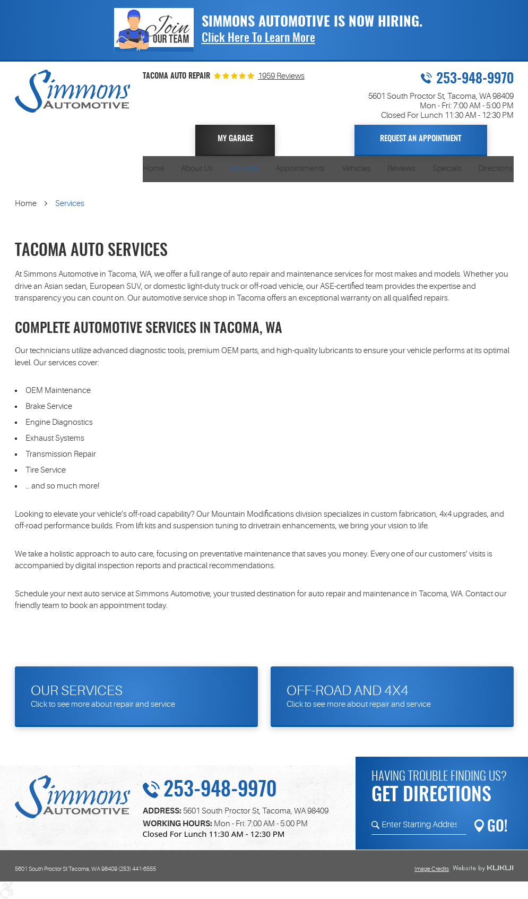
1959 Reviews (281, 76)
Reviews (401, 168)
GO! (497, 827)
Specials (447, 168)
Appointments (300, 168)
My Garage (235, 139)
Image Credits (431, 869)
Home (154, 168)
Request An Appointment (420, 139)
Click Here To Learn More (258, 38)
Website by (483, 869)
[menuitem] (154, 169)
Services (244, 168)
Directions (495, 168)
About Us (197, 168)
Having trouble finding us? (442, 789)
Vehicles (356, 168)
